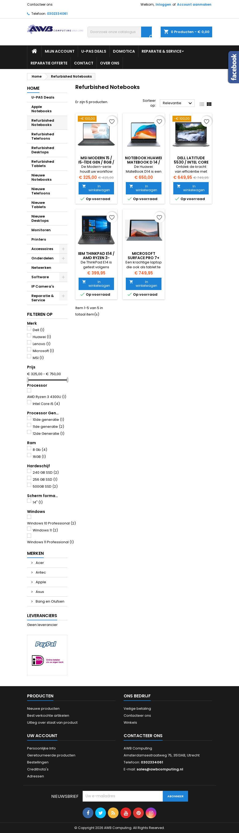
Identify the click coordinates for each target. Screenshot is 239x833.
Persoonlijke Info (41, 748)
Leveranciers (42, 616)
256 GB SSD (45, 479)
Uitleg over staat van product (52, 722)
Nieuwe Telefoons (40, 191)
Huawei (42, 336)
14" (38, 502)
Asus (39, 591)
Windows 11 (45, 530)
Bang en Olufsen (49, 601)
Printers (38, 239)
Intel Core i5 (46, 403)
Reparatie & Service (161, 51)
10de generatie (48, 419)
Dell (38, 329)
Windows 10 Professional (51, 523)
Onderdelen (42, 258)
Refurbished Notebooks (42, 122)
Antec (40, 572)
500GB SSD (45, 486)
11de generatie (48, 426)
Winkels (130, 722)
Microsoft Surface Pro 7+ (143, 255)
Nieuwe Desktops (40, 218)
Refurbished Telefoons (42, 136)
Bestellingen (38, 762)
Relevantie (178, 103)
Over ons (109, 63)
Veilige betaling (137, 708)
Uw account (42, 736)
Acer (39, 562)
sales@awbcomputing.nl (160, 769)
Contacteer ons (40, 4)
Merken (35, 553)
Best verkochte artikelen (48, 715)
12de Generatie (48, 433)
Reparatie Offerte (49, 63)
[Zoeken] (119, 32)
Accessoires (42, 248)
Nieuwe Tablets (38, 204)
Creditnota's (38, 769)
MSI (38, 357)
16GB (39, 456)
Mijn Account (60, 51)
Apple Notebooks (41, 109)
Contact (83, 63)
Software (40, 277)
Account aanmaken (194, 4)
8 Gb (40, 449)
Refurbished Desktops (42, 150)
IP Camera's (42, 286)
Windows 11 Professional (50, 542)
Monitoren (41, 230)
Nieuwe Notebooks (41, 177)
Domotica (124, 51)
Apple (40, 582)
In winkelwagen (96, 188)
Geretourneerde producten (51, 755)
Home (33, 88)
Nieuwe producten (43, 708)
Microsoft (43, 350)
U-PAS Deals (93, 51)
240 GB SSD (46, 472)
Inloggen (163, 4)
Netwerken (41, 267)
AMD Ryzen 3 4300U (46, 396)
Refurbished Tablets (42, 163)
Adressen (35, 776)
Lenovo (41, 343)
